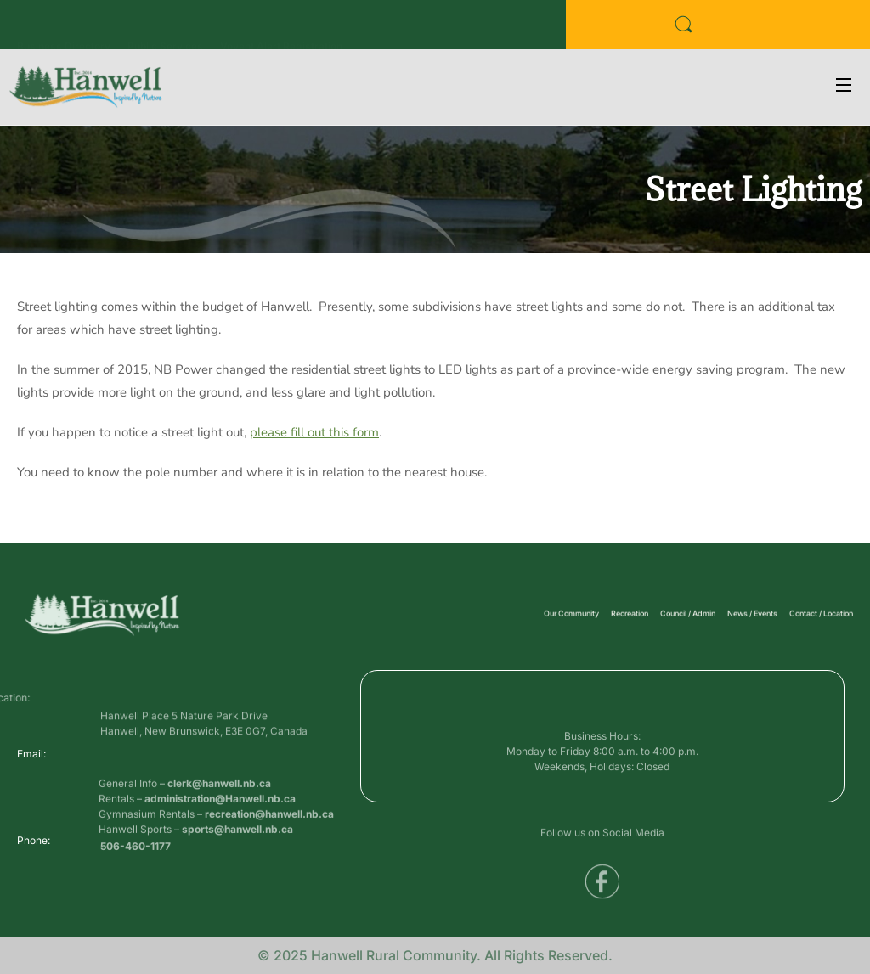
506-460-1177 (135, 849)
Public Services (165, 29)
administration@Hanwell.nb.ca (220, 817)
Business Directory (63, 29)
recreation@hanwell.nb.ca (269, 832)
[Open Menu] (844, 87)
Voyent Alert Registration (281, 29)
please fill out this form (314, 432)
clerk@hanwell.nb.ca (219, 802)
